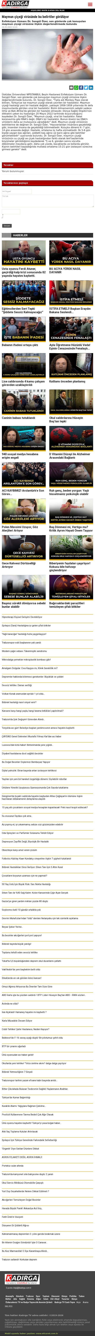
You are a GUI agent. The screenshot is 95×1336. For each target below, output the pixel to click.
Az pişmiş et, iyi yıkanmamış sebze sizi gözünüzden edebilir (32, 824)
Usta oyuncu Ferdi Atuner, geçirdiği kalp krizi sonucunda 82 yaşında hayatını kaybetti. (24, 272)
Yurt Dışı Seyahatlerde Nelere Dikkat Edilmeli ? (25, 1191)
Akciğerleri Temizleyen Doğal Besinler (21, 1199)
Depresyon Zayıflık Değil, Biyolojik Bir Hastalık (25, 841)
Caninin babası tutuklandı (18, 418)
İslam (45, 1299)
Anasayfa (10, 1296)
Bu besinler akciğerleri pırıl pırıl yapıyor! (22, 935)
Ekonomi (55, 1296)
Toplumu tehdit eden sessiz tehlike (20, 952)
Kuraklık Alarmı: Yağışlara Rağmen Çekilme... (24, 1106)
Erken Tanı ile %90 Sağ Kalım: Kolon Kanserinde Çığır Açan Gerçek (35, 892)
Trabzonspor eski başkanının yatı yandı (21, 642)
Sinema (30, 1299)
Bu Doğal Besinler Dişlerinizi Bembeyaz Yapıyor (26, 762)
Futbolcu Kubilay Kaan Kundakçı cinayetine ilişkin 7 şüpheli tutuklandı (36, 858)
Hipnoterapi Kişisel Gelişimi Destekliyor (22, 617)
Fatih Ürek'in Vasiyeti (12, 1217)
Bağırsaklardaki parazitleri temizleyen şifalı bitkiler (66, 604)
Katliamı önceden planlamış (67, 381)
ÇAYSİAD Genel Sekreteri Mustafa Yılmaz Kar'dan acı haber (31, 736)
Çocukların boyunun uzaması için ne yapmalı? (24, 875)
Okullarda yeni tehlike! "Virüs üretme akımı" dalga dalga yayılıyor (34, 1063)
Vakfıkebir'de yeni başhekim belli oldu (21, 969)
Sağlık (22, 1299)
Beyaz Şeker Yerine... (12, 927)
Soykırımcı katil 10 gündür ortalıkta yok (21, 909)
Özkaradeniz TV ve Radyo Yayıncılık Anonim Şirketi (29, 1302)
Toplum (45, 1296)
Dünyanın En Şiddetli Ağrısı (15, 1225)
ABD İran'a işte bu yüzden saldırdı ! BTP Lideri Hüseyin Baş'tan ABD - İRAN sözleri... (44, 995)
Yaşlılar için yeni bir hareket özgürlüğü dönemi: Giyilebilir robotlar (34, 779)
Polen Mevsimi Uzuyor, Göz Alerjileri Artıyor (20, 528)
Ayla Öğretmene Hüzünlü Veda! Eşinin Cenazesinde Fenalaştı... (69, 346)
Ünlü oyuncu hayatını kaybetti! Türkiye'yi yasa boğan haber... (31, 1123)
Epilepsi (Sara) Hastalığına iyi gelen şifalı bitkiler (26, 625)
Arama (85, 1302)
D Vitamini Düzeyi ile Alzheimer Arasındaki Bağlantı (69, 455)
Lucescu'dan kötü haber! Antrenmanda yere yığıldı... (27, 745)
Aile (15, 1299)
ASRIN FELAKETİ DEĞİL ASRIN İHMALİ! (22, 1157)
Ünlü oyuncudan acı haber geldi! (18, 1054)
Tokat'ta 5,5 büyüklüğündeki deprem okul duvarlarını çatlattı (31, 961)
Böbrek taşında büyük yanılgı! (16, 944)
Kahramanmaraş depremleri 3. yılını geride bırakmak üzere (31, 1234)
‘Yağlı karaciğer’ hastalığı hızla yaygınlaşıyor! (24, 634)
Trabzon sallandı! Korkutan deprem (19, 1259)
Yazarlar (65, 1299)
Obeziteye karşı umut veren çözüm (19, 850)
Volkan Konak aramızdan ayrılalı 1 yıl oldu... (23, 693)
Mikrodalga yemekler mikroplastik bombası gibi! (26, 659)
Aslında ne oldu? (10, 1003)
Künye (74, 1299)
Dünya (64, 1296)
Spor (38, 1296)
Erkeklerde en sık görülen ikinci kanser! (21, 978)
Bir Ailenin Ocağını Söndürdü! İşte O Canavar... (24, 1242)
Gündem (20, 1296)
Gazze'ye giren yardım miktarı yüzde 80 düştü (25, 901)
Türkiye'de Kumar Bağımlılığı (16, 1097)
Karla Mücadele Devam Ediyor (17, 1020)
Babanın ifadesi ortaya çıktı (20, 345)
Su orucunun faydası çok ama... (17, 816)
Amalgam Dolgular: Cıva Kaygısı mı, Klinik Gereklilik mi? (30, 668)
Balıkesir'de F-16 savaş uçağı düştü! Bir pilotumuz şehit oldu (32, 1037)
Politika (72, 1296)
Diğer (38, 1299)
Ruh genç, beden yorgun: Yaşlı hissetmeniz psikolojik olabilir (69, 492)
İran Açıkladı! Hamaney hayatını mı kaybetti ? (24, 1012)
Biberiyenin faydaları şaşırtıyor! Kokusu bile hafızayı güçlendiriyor (69, 567)
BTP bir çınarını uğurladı (14, 1046)
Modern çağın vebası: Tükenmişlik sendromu (24, 651)
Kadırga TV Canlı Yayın (65, 1302)
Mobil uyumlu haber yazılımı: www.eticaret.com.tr (31, 1333)
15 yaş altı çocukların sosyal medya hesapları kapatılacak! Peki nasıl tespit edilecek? (45, 807)
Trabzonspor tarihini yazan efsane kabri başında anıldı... (29, 1080)
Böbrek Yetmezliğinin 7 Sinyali (17, 1072)
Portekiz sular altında (12, 1165)
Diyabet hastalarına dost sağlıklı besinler (22, 753)
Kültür (8, 1299)
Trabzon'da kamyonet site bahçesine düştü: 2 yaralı (27, 1174)
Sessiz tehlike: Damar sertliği (17, 685)
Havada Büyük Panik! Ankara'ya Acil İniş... (22, 1208)
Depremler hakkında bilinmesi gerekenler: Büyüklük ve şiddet (32, 676)
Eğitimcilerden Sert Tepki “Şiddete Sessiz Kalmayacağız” (22, 310)
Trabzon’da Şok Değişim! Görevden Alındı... (23, 719)
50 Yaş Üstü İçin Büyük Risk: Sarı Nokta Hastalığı (26, 884)
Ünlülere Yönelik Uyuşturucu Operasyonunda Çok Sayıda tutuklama (35, 787)
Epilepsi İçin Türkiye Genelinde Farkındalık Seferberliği (29, 1140)
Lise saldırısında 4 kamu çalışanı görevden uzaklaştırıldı (23, 383)
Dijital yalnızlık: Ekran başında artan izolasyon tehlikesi (29, 770)
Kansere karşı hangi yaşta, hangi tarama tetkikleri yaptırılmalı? (33, 710)
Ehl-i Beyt (54, 1299)
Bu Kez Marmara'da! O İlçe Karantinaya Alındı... (25, 1251)
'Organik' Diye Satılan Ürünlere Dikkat (20, 1148)
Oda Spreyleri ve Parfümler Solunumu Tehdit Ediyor (28, 833)
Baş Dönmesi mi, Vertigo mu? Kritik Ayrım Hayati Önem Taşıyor (71, 528)
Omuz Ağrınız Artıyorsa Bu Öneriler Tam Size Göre (27, 986)
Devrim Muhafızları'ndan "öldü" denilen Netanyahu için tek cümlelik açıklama (40, 918)
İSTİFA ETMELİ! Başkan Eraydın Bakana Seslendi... (70, 310)
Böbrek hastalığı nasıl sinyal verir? (19, 702)
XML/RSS (8, 1306)
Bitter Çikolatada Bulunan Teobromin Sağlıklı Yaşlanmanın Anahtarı (35, 1089)
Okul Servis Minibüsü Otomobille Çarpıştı (22, 1182)
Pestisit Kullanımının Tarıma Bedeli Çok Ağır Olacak (28, 1114)
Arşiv (78, 1302)
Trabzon (30, 1296)
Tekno (81, 1296)
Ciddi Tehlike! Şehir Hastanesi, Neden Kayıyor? (25, 1029)
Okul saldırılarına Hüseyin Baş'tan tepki (66, 419)
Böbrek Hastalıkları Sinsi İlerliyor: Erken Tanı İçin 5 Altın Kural (32, 867)
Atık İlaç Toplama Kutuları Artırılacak (20, 1131)
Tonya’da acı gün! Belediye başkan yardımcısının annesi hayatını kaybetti (38, 728)
